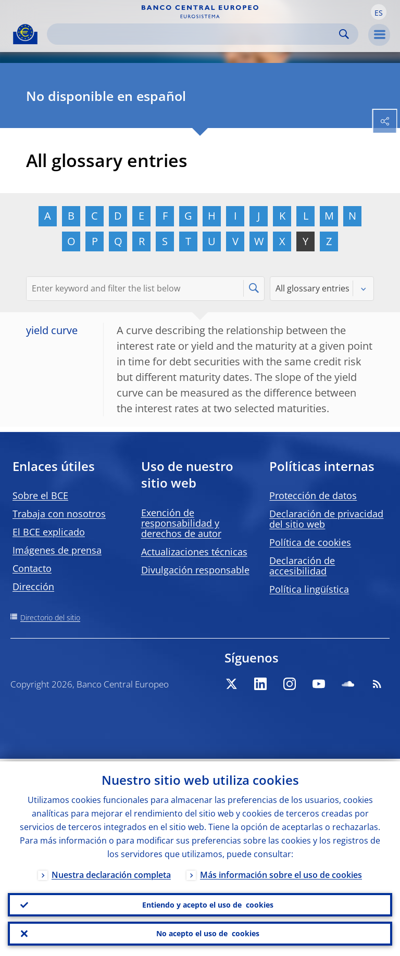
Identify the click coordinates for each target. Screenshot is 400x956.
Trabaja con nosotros (59, 513)
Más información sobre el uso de (281, 872)
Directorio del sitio (50, 617)
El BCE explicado (48, 532)
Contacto (32, 568)
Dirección (33, 586)
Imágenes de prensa (57, 550)
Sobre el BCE (40, 495)
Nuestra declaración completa (111, 872)
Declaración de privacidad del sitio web (326, 518)
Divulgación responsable (195, 570)
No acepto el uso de (207, 933)
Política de (310, 542)
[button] (378, 12)
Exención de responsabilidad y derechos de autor (181, 523)
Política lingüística (309, 589)
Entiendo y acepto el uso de (207, 903)
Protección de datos (313, 495)
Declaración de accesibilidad (302, 565)
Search (344, 34)
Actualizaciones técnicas (194, 551)
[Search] (194, 34)
